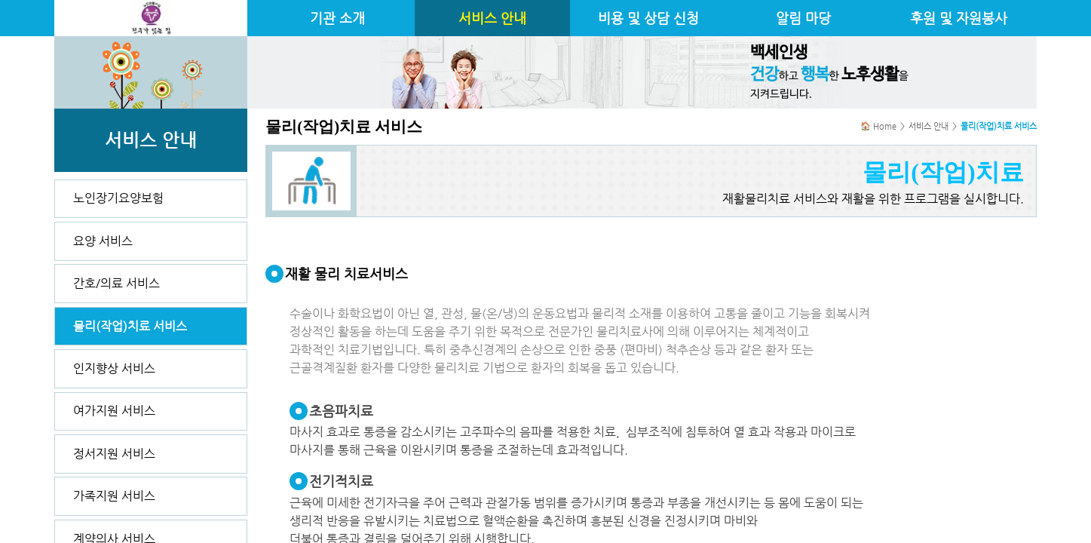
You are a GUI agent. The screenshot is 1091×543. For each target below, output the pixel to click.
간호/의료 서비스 (116, 283)
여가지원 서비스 (114, 410)
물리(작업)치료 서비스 (130, 326)
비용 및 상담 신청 (648, 18)
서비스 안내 (492, 18)
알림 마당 (803, 18)
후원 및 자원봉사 (958, 18)
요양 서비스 (103, 241)
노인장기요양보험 (118, 198)
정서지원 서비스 (114, 453)
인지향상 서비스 (114, 368)
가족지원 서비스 (114, 496)
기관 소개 (337, 18)
